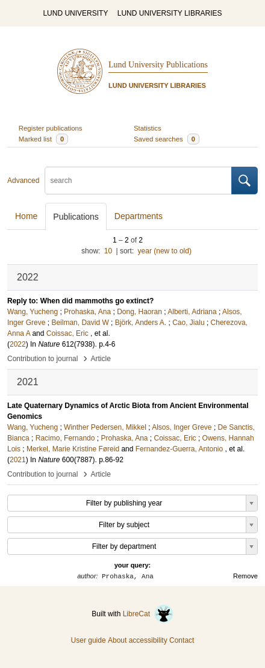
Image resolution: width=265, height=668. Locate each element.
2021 (18, 460)
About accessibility (137, 640)
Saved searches (166, 139)
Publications (76, 216)
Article (101, 358)
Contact (181, 640)
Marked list (43, 139)
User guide (88, 640)
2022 (18, 344)
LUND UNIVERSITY (75, 13)
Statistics (147, 128)
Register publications (51, 128)
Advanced (23, 180)
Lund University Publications (158, 64)
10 (108, 251)
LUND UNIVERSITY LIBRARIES (169, 13)
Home (26, 216)
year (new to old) (165, 251)
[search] (138, 180)
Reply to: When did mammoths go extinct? (80, 301)
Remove (245, 576)
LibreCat (148, 613)
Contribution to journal (42, 358)
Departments (138, 216)
